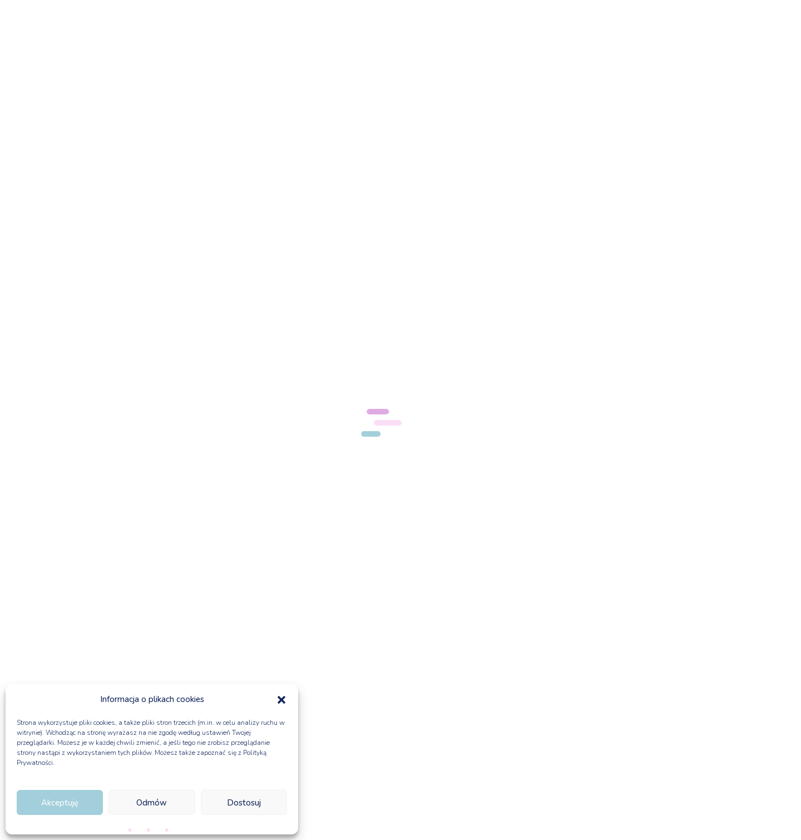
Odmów (151, 802)
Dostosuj (244, 802)
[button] (281, 699)
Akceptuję (59, 802)
